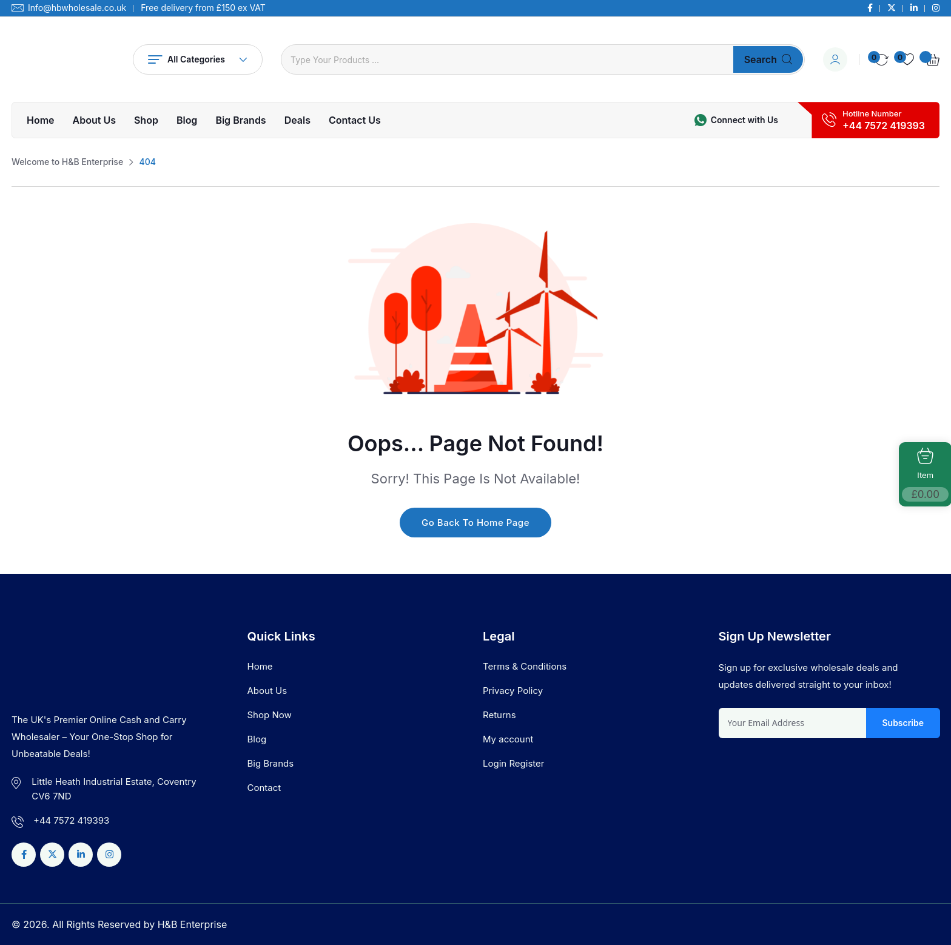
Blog (186, 120)
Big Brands (240, 120)
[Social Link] (870, 8)
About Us (94, 120)
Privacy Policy (513, 690)
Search (768, 59)
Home (41, 120)
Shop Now (269, 715)
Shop (146, 120)
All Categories (197, 59)
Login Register (513, 763)
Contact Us (355, 120)
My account (508, 739)
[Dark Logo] (63, 59)
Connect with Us (744, 120)
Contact (264, 787)
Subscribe (903, 723)
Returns (499, 715)
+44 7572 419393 (883, 125)
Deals (297, 120)
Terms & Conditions (524, 666)
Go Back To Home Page (475, 522)
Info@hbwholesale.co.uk (77, 8)
